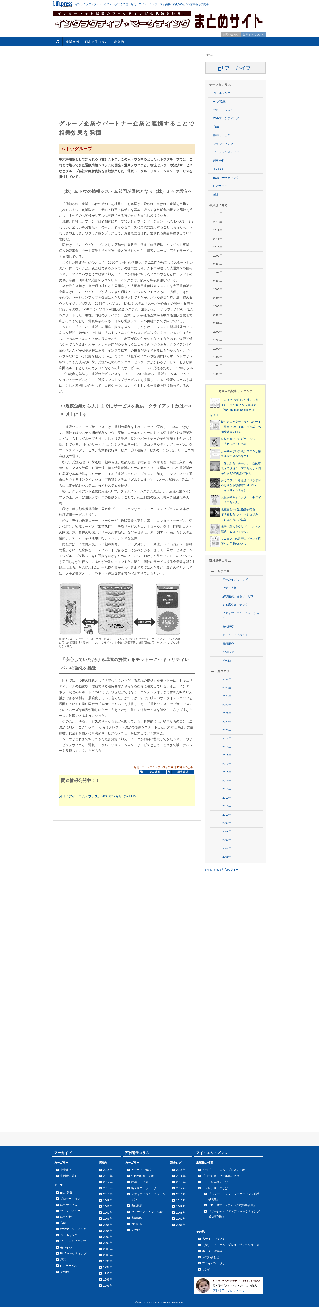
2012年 (226, 797)
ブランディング (223, 143)
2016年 (226, 763)
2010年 (226, 814)
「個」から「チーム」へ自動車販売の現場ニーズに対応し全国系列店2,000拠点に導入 (241, 468)
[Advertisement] (127, 80)
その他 (226, 660)
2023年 (226, 704)
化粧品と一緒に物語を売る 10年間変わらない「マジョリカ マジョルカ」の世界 (241, 514)
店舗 (216, 126)
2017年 (226, 755)
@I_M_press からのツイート (223, 869)
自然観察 (228, 626)
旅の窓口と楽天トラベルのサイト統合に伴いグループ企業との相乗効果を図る (241, 426)
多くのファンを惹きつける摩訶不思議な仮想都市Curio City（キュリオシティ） (241, 485)
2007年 (226, 839)
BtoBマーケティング (226, 177)
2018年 (226, 747)
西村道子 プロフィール (228, 1290)
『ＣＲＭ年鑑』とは (215, 1182)
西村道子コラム (96, 42)
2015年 (226, 772)
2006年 (226, 848)
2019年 (226, 738)
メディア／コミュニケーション (240, 616)
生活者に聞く (68, 1176)
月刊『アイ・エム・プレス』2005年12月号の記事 (163, 767)
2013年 (226, 789)
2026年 (226, 679)
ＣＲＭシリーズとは (215, 1188)
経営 (216, 194)
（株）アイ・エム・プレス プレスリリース (230, 1245)
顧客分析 (219, 160)
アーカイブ (62, 1153)
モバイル (219, 169)
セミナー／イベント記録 (147, 1211)
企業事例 (72, 42)
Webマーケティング (226, 118)
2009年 (226, 823)
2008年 (226, 831)
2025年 (226, 688)
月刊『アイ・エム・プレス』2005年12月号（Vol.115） (99, 796)
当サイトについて (253, 34)
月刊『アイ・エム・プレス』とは (223, 1169)
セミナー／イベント (235, 635)
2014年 (226, 780)
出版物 (119, 42)
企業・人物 (229, 587)
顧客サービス (221, 135)
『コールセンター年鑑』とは (220, 1176)
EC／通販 (219, 101)
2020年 (226, 730)
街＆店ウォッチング (235, 604)
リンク (206, 1269)
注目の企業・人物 (142, 1176)
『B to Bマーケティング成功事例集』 (232, 1205)
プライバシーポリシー (216, 1263)
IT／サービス (221, 185)
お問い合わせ (231, 34)
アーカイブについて (235, 579)
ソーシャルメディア (226, 152)
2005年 (226, 856)
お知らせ (228, 652)
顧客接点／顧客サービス (238, 596)
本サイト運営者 (212, 1251)
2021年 (226, 721)
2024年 (226, 696)
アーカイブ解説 (141, 1169)
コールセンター (223, 93)
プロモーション (223, 110)
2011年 (226, 806)
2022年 (226, 713)
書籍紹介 (228, 643)
